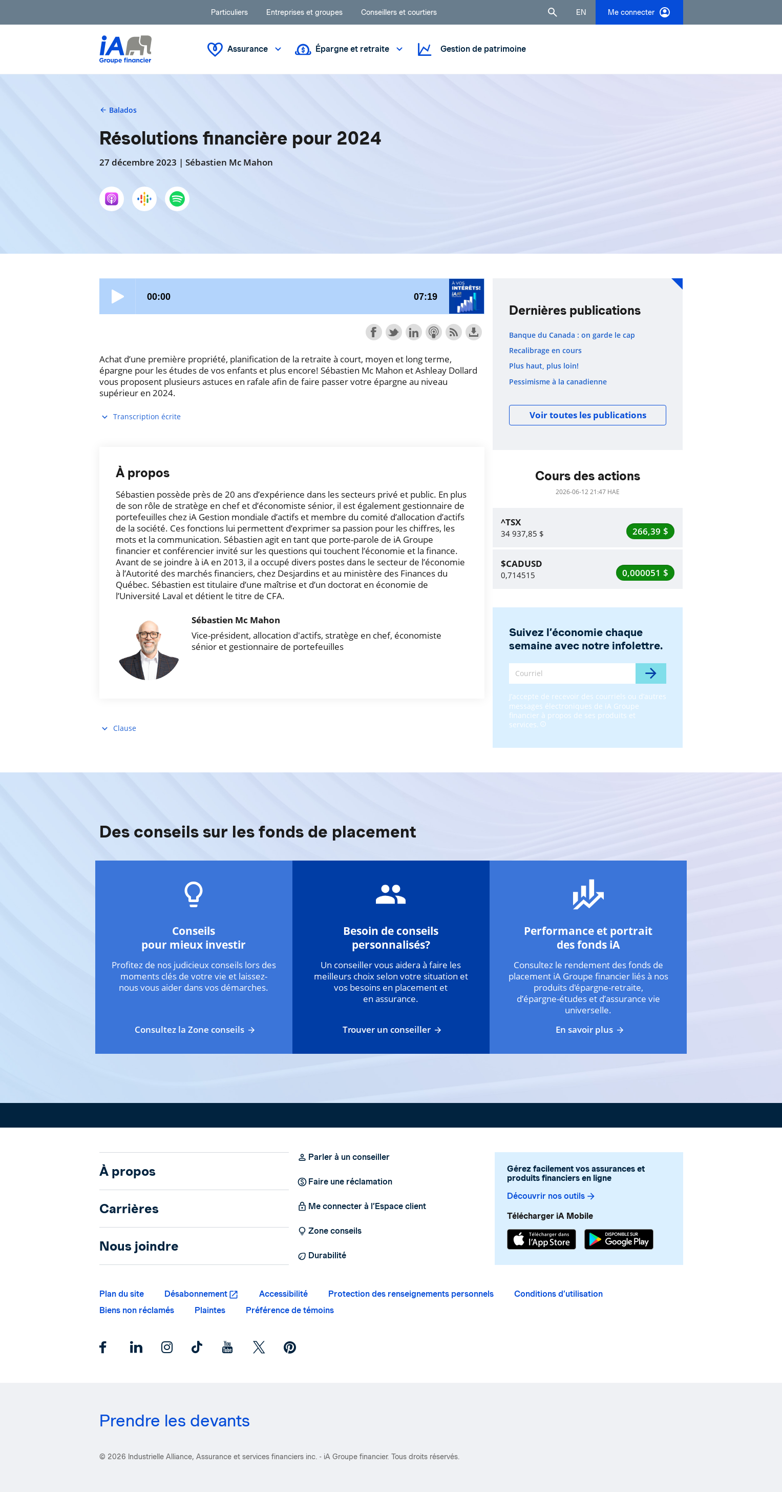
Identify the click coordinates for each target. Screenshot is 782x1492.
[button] (552, 12)
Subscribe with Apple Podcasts (434, 332)
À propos (127, 1171)
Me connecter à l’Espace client (361, 1206)
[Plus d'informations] (543, 723)
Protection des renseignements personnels (411, 1294)
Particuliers (229, 12)
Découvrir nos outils (551, 1196)
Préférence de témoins (290, 1310)
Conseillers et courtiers (399, 12)
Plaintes (210, 1310)
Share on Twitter (394, 332)
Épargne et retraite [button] (350, 49)
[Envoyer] (651, 673)
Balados (118, 110)
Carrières (129, 1208)
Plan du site (121, 1294)
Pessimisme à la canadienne (558, 381)
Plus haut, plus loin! (544, 366)
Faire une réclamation (344, 1182)
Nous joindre (139, 1246)
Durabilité (321, 1256)
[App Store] (541, 1239)
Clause (117, 728)
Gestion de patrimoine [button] (471, 49)
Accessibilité (283, 1294)
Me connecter (639, 12)
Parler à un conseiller (343, 1157)
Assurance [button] (245, 49)
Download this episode (474, 332)
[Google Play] (618, 1239)
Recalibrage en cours (545, 350)
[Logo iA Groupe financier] (125, 49)
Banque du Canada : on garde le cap (572, 335)
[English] (581, 12)
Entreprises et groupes (304, 12)
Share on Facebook (374, 332)
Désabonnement (195, 1294)
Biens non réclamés (136, 1310)
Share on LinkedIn (414, 332)
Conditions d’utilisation (558, 1294)
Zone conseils (329, 1231)
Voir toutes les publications (588, 415)
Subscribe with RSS (454, 332)
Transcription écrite (140, 417)
